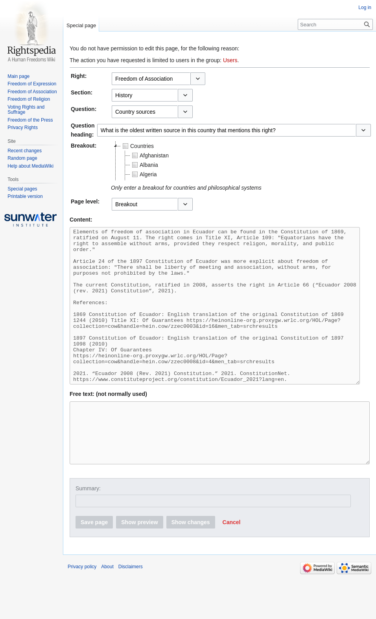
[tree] (209, 161)
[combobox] (151, 78)
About (107, 609)
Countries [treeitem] (137, 146)
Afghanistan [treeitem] (149, 155)
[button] (197, 78)
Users (230, 60)
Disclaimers (130, 609)
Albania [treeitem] (144, 165)
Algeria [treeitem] (143, 174)
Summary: (88, 531)
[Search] (335, 24)
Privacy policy (82, 609)
